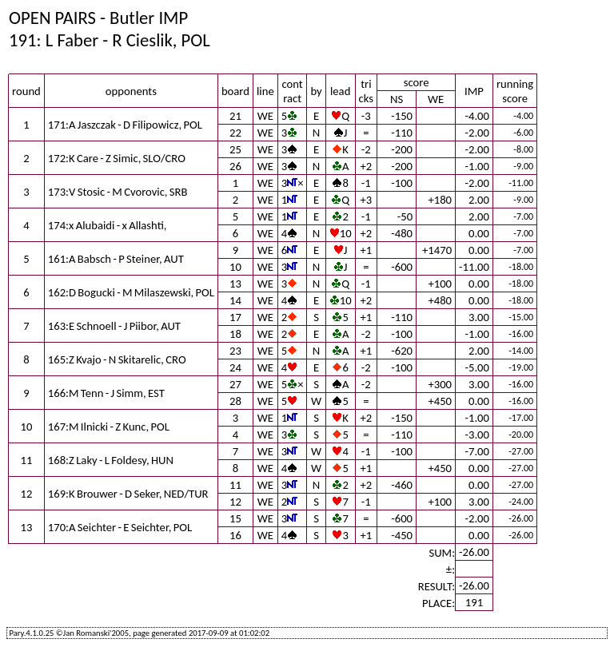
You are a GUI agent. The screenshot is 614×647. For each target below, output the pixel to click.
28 (235, 401)
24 (235, 367)
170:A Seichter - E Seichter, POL (120, 527)
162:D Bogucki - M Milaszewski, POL (131, 292)
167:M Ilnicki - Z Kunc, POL (108, 426)
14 (235, 300)
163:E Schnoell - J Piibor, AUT (114, 326)
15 (235, 518)
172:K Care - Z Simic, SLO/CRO (116, 158)
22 (235, 132)
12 (235, 501)
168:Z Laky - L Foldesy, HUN (110, 460)
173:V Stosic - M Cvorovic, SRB (118, 192)
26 (235, 166)
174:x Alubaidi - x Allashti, (107, 225)
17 (235, 317)
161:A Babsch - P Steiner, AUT (116, 259)
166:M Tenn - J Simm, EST (106, 393)
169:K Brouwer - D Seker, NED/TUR (128, 493)
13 (235, 283)
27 (235, 384)
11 (235, 485)
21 (235, 116)
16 (235, 535)
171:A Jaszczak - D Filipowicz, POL (125, 124)
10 (235, 267)
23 (235, 350)
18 (235, 334)
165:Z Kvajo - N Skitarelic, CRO (117, 359)
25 (235, 149)
